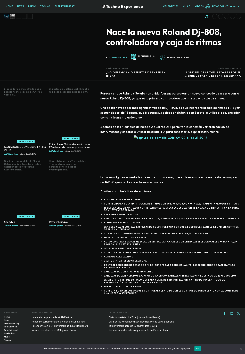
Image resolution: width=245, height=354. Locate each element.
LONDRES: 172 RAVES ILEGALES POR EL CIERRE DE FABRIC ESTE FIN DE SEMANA (213, 74)
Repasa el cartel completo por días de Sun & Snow (58, 321)
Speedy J (9, 222)
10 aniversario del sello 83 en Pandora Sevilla (133, 326)
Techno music (26, 141)
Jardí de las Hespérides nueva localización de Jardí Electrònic (141, 321)
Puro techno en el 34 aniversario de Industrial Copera (60, 326)
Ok (197, 348)
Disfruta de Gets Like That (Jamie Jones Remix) (134, 317)
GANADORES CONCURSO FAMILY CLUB (25, 148)
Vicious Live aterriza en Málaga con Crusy (54, 330)
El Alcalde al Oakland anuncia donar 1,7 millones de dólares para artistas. (70, 145)
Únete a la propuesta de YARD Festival (52, 317)
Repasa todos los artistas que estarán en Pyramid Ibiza (138, 330)
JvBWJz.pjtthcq (118, 57)
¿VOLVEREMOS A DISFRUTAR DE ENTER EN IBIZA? (136, 74)
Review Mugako (58, 222)
